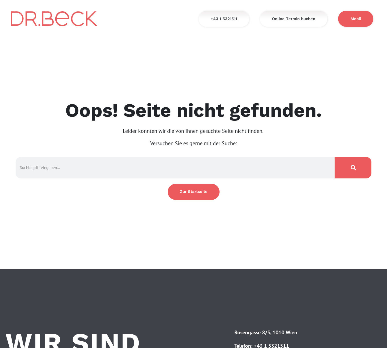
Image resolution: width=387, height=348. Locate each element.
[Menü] (355, 19)
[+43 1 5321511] (224, 19)
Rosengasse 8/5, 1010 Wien (265, 332)
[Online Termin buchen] (293, 19)
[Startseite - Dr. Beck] (54, 18)
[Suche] (353, 167)
